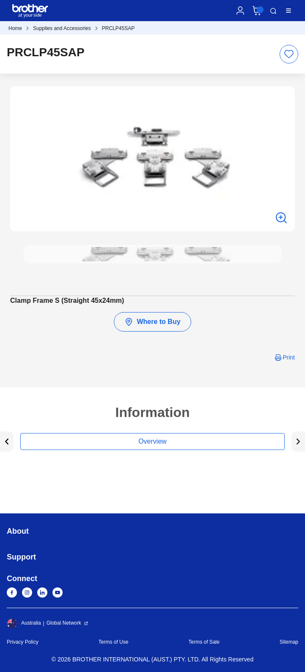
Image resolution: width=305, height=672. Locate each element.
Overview (152, 441)
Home (15, 28)
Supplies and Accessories (62, 28)
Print (289, 357)
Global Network (64, 623)
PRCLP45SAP (118, 28)
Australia (24, 623)
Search (273, 11)
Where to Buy (152, 322)
